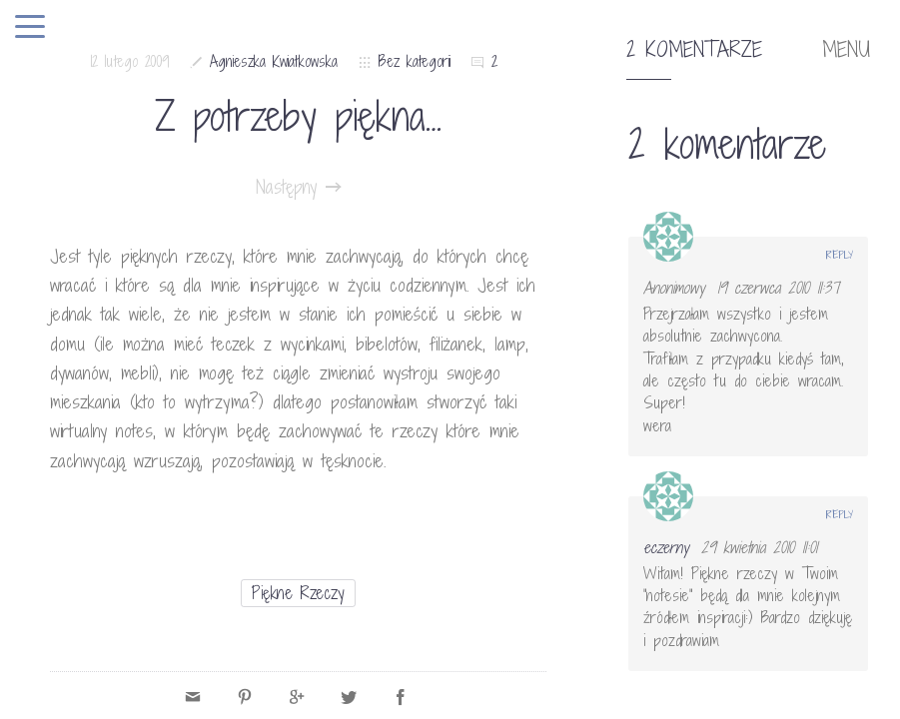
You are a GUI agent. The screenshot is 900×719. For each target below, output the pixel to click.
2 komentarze (694, 50)
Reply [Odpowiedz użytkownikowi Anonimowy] (839, 255)
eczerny (665, 547)
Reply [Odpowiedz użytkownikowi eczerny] (839, 514)
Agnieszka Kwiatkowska (274, 61)
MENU (846, 50)
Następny (298, 187)
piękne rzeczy (298, 592)
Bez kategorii (414, 61)
